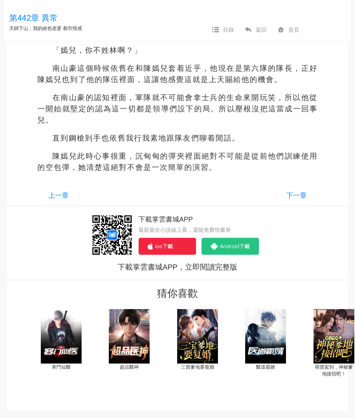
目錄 (223, 30)
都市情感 (72, 28)
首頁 (288, 30)
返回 (255, 30)
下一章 (296, 195)
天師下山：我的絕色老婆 (35, 28)
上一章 (58, 195)
